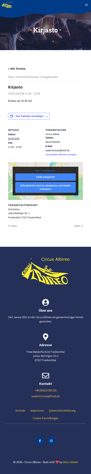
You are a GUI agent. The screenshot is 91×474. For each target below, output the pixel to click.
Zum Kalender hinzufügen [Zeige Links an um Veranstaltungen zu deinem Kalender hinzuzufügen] (29, 116)
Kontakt (20, 410)
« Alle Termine (17, 68)
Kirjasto (13, 226)
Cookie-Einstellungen (45, 418)
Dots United (70, 462)
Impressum (37, 410)
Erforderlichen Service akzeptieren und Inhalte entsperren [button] (45, 187)
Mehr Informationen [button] (45, 170)
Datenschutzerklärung (62, 410)
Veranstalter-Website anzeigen (61, 154)
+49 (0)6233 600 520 (45, 390)
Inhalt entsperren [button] (45, 177)
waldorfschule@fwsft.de (45, 396)
